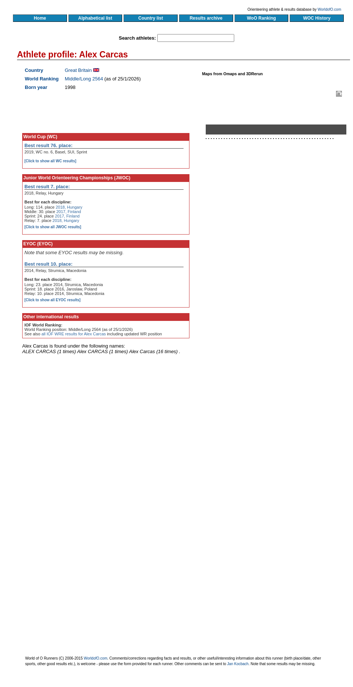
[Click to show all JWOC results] (52, 227)
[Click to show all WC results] (50, 161)
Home (39, 18)
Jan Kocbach (238, 664)
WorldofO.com (329, 9)
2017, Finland (68, 211)
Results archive (206, 18)
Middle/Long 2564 (84, 79)
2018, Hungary (69, 207)
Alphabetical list (95, 18)
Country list (150, 18)
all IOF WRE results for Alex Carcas (73, 334)
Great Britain (78, 70)
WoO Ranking (262, 18)
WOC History (316, 18)
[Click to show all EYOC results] (52, 300)
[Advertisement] (249, 286)
